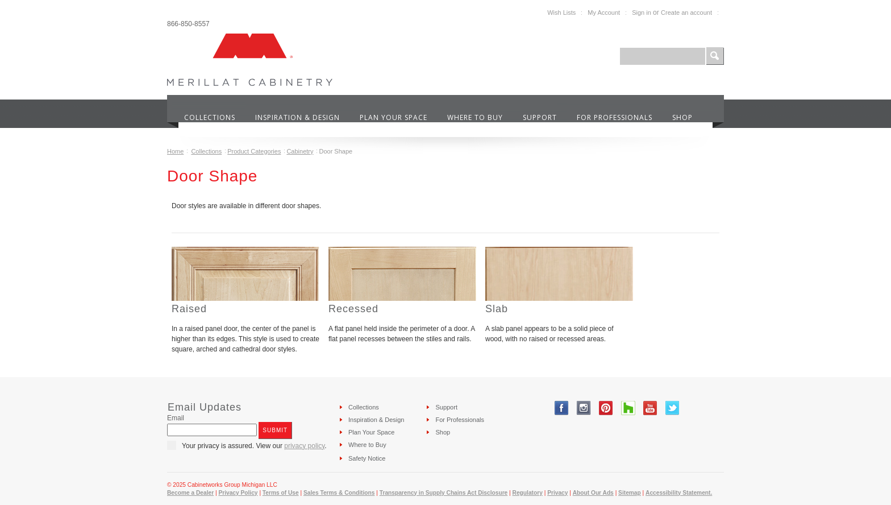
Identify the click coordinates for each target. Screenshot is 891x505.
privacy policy (304, 446)
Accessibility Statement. (679, 493)
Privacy (557, 493)
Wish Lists (561, 12)
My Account (604, 12)
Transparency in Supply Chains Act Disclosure (444, 493)
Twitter (672, 408)
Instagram (584, 408)
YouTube (650, 408)
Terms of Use (281, 493)
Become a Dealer (190, 493)
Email (175, 418)
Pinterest (606, 408)
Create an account (686, 12)
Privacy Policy (237, 493)
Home (175, 151)
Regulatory (528, 493)
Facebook (562, 408)
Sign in (641, 12)
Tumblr (628, 408)
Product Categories (254, 151)
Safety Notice (366, 458)
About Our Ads (593, 493)
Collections (206, 151)
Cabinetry (299, 151)
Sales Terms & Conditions (338, 493)
